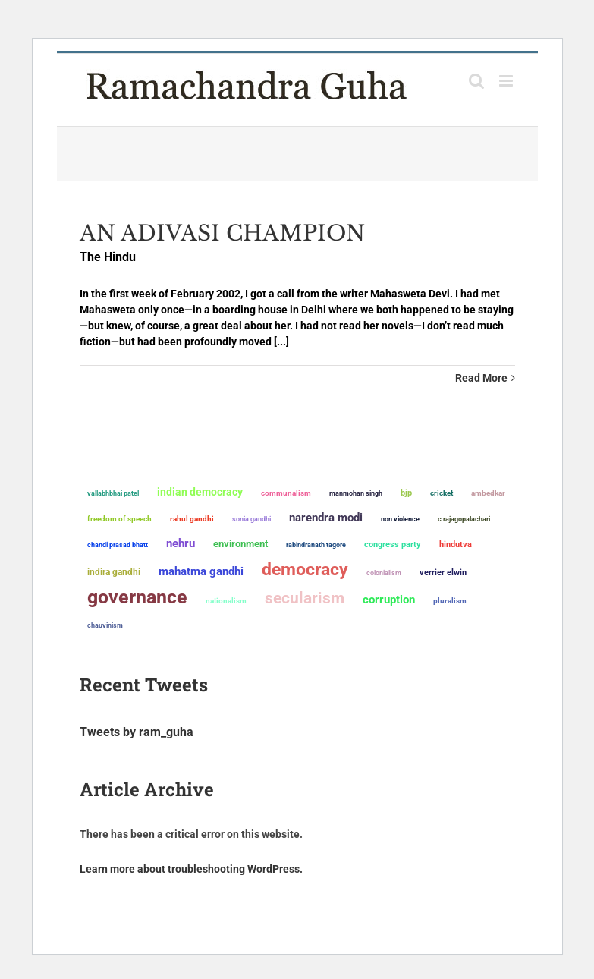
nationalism (226, 601)
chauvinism (105, 625)
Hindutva (455, 544)
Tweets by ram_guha (136, 732)
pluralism (450, 601)
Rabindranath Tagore (316, 545)
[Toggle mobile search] (476, 81)
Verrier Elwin (443, 573)
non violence (400, 519)
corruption (389, 599)
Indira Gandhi (113, 572)
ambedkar (488, 493)
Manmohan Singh (355, 493)
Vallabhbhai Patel (113, 493)
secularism (304, 598)
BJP (406, 493)
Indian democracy (200, 492)
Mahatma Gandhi (201, 571)
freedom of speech (119, 519)
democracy (305, 569)
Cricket (441, 493)
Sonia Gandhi (251, 519)
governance (137, 597)
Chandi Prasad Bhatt (117, 544)
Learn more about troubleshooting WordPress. (191, 869)
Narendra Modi (326, 517)
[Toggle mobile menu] (507, 81)
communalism (286, 493)
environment (240, 543)
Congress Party (392, 544)
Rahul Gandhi (192, 519)
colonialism (383, 572)
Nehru (180, 543)
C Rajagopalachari (464, 519)
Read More (481, 378)
